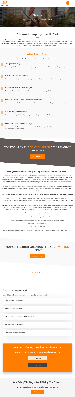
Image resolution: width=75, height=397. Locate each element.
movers (63, 205)
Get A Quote (37, 392)
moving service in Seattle (42, 213)
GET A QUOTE (37, 156)
